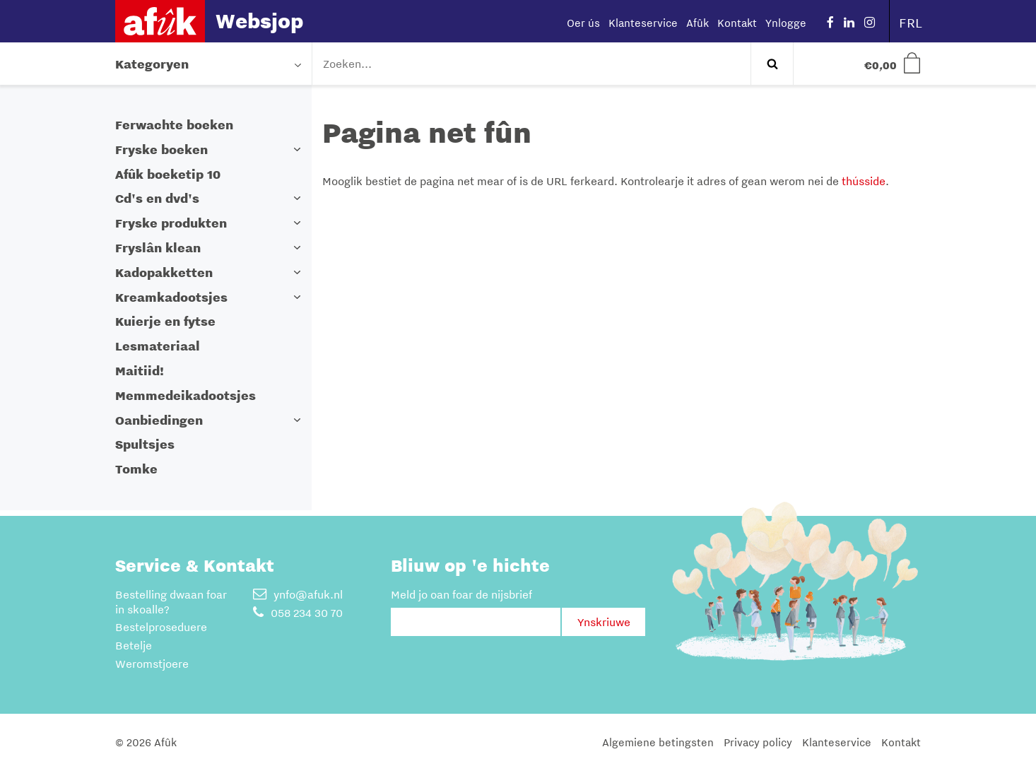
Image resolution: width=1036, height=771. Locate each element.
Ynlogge (785, 23)
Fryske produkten (171, 223)
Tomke (136, 469)
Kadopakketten (164, 272)
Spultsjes (145, 444)
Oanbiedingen (159, 420)
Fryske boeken (161, 149)
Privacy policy (758, 742)
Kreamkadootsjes (171, 297)
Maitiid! (139, 371)
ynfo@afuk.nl (298, 594)
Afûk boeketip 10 (167, 174)
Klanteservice (643, 23)
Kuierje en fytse (165, 321)
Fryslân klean (158, 248)
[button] (297, 149)
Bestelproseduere (161, 627)
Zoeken (771, 63)
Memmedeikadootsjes (185, 395)
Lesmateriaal (157, 346)
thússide (863, 181)
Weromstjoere (152, 664)
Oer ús (583, 23)
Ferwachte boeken (174, 125)
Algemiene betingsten (658, 742)
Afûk (697, 23)
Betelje (133, 645)
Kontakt (737, 23)
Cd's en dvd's (157, 198)
